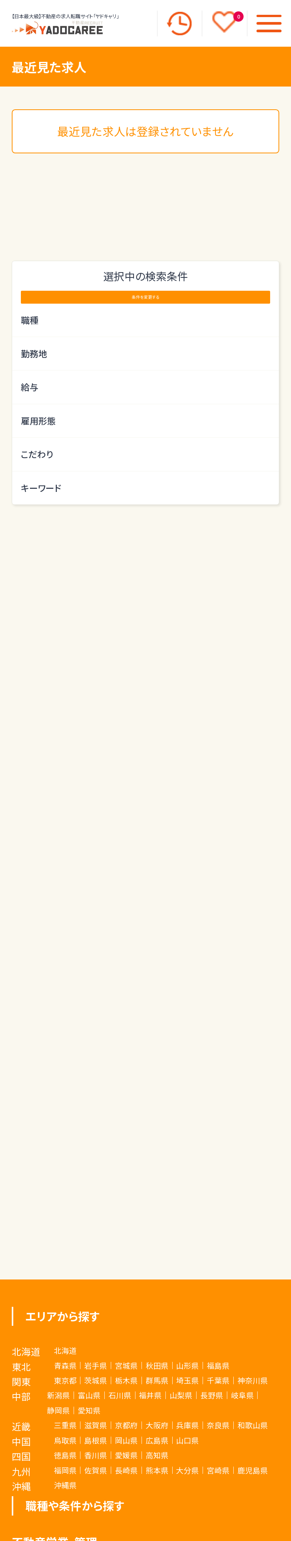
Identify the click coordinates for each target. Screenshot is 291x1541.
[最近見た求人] (179, 23)
